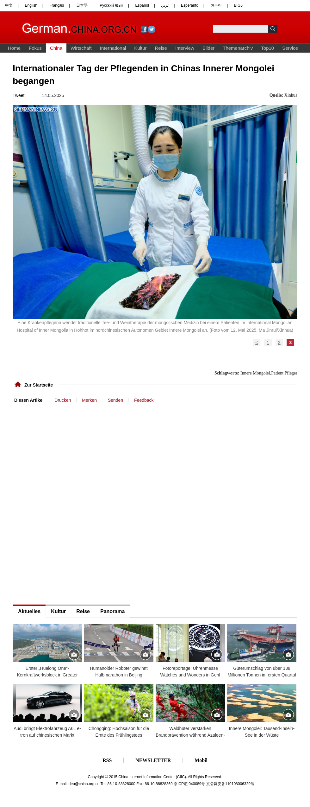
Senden (115, 400)
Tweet (18, 95)
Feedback (143, 400)
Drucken (62, 400)
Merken (89, 400)
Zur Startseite (38, 384)
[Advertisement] (60, 422)
